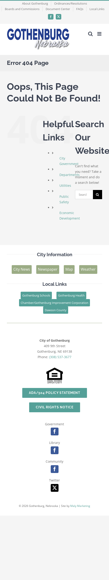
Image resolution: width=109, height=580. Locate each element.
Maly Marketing (80, 506)
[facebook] (55, 431)
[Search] (97, 194)
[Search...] (84, 194)
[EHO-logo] (54, 369)
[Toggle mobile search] (90, 33)
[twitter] (55, 488)
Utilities (65, 185)
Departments (69, 175)
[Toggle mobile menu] (99, 33)
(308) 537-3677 (60, 357)
